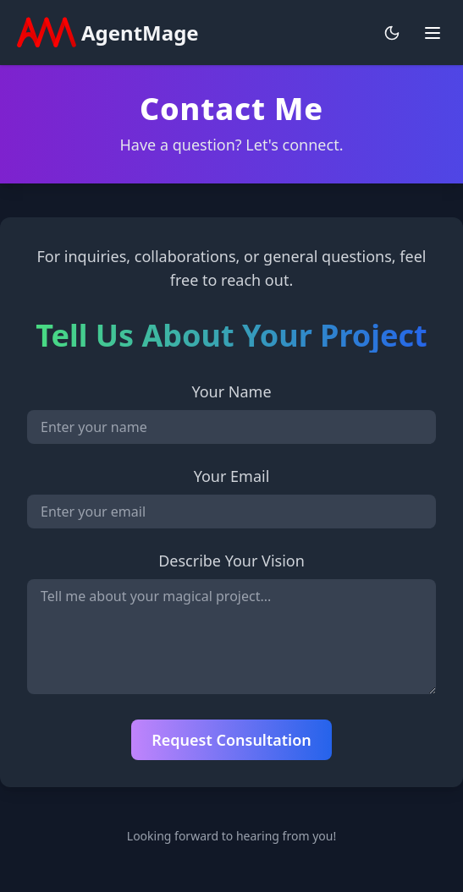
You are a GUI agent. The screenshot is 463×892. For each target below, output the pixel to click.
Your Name (231, 391)
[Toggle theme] (392, 33)
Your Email (232, 476)
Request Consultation (231, 740)
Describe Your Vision (231, 560)
